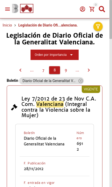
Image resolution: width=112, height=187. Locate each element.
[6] (31, 70)
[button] (80, 81)
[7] (20, 70)
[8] (54, 70)
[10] (77, 70)
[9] (66, 70)
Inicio (7, 25)
